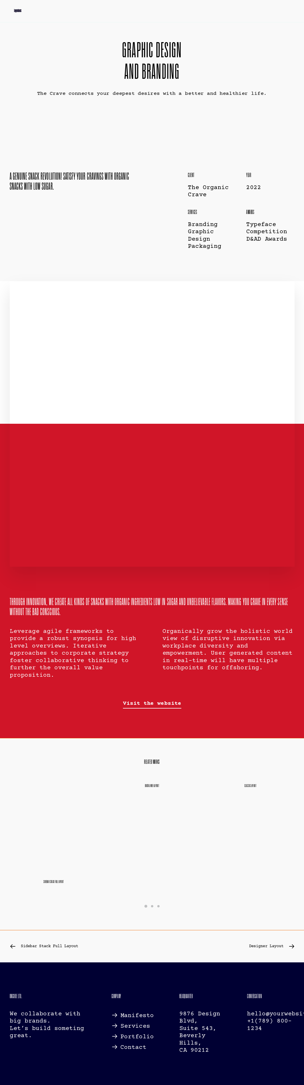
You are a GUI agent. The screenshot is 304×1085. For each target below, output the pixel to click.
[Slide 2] (152, 906)
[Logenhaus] (13, 12)
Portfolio (137, 1036)
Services (135, 1026)
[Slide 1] (146, 906)
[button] (152, 703)
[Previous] (67, 946)
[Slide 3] (158, 906)
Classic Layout (250, 786)
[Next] (237, 946)
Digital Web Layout (152, 786)
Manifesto (137, 1015)
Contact (133, 1047)
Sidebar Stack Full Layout (53, 882)
